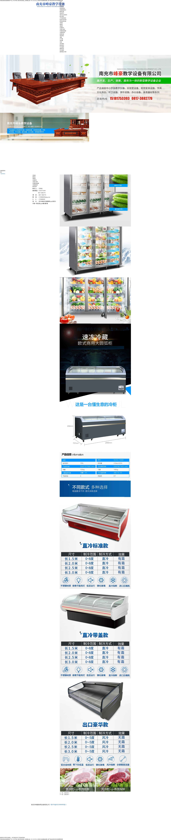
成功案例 (62, 43)
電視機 (61, 40)
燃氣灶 (61, 24)
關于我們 (62, 3)
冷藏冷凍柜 (62, 29)
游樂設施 (62, 34)
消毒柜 (61, 22)
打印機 (61, 39)
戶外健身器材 (63, 18)
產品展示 (62, 5)
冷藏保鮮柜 (62, 32)
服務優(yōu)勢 (63, 51)
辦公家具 (62, 16)
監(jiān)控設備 (63, 19)
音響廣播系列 (63, 10)
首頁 (61, 2)
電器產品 (62, 35)
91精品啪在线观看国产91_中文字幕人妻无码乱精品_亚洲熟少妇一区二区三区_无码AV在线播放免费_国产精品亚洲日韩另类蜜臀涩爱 (31, 839)
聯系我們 (62, 45)
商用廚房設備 (63, 21)
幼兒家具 (62, 6)
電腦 (61, 37)
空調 (61, 42)
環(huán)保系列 (63, 14)
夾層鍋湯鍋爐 (63, 30)
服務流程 (62, 48)
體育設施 (62, 11)
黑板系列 (62, 13)
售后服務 (62, 47)
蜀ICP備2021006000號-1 (58, 804)
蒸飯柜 (61, 26)
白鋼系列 (62, 27)
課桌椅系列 (62, 8)
